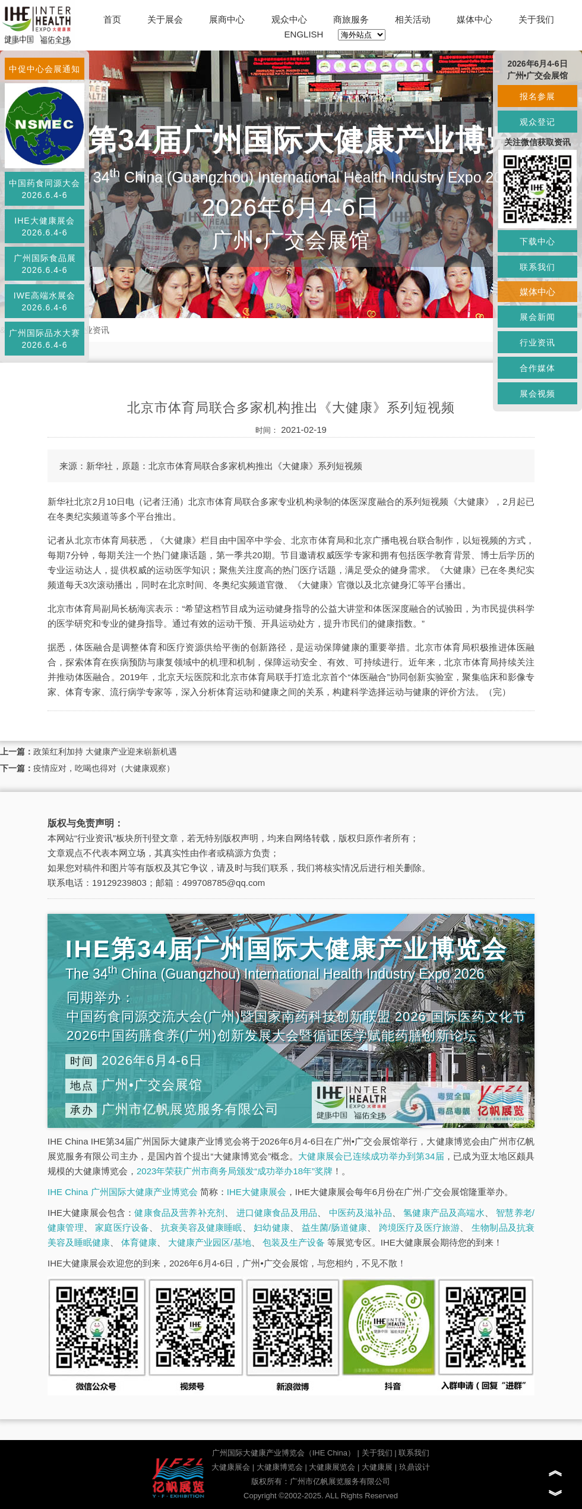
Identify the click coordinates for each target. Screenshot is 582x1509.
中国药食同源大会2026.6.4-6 (44, 189)
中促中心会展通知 (44, 69)
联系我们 (413, 1452)
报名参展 (537, 96)
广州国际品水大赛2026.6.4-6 (44, 339)
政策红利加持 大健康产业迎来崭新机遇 (105, 751)
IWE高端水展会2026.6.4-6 (44, 301)
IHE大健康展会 (256, 1192)
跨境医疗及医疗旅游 (419, 1227)
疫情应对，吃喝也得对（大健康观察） (104, 768)
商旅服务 (351, 19)
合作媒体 (537, 368)
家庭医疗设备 (122, 1227)
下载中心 (537, 241)
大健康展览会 (332, 1467)
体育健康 (139, 1242)
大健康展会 (230, 1467)
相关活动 (413, 19)
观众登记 (537, 122)
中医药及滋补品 (360, 1213)
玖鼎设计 (414, 1467)
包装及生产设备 (293, 1242)
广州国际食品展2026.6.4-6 (45, 264)
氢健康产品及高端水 (443, 1213)
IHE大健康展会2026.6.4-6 (44, 226)
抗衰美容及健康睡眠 (201, 1227)
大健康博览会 (280, 1467)
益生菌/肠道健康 (335, 1227)
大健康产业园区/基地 (209, 1242)
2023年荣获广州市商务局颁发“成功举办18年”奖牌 (235, 1171)
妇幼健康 (272, 1227)
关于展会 (165, 19)
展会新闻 (537, 317)
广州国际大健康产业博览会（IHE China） (283, 1452)
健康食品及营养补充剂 (179, 1213)
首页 (112, 19)
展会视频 (537, 393)
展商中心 (227, 19)
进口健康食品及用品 (276, 1213)
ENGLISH (304, 34)
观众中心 (289, 19)
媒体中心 (474, 19)
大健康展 (377, 1467)
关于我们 (536, 19)
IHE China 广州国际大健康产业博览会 (123, 1192)
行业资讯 (92, 330)
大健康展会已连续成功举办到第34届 (371, 1156)
